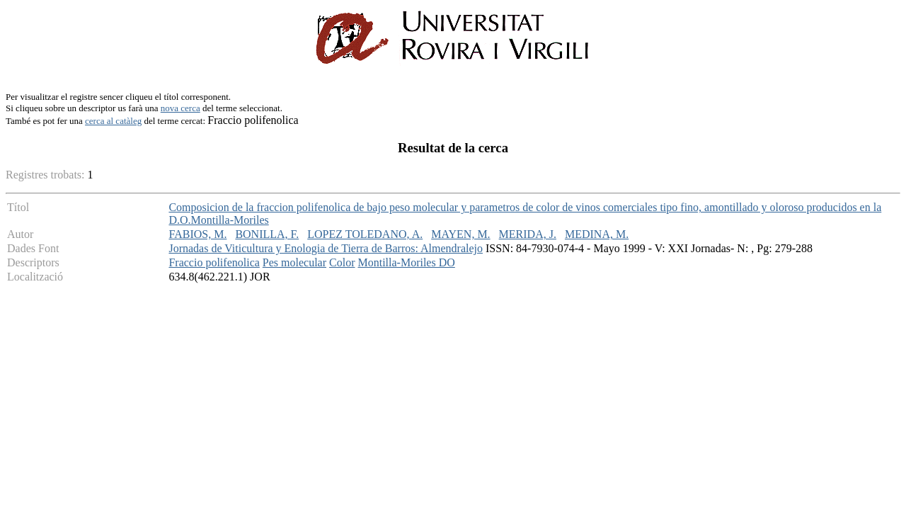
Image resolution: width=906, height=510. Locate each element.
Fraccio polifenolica (213, 262)
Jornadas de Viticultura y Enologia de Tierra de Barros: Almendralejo (325, 248)
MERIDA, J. (527, 234)
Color (342, 262)
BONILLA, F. (267, 234)
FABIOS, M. (197, 234)
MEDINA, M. (597, 234)
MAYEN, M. (460, 234)
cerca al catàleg (113, 120)
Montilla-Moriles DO (405, 262)
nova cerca (180, 108)
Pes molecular (294, 262)
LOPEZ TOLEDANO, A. (365, 234)
